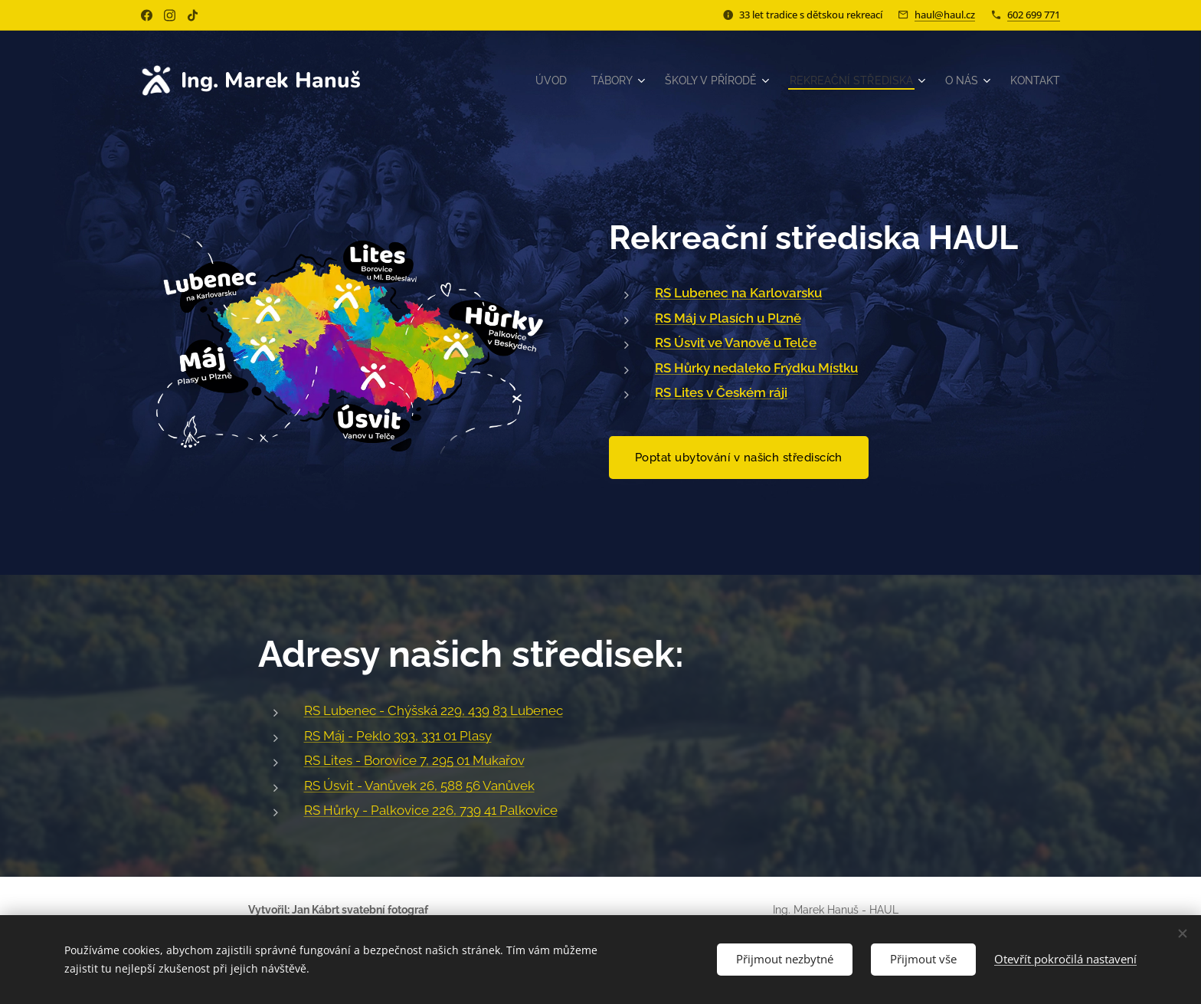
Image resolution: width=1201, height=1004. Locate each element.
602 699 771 (1033, 14)
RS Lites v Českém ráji (721, 392)
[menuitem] (530, 80)
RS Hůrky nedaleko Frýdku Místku (756, 368)
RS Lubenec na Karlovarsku (738, 292)
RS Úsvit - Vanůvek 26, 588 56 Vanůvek (419, 785)
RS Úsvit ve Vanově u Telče (735, 342)
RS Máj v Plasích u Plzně (728, 318)
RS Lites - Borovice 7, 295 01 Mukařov (414, 761)
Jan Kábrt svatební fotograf (360, 910)
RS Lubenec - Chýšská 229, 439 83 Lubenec (433, 711)
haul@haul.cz (945, 14)
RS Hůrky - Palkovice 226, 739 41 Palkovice (431, 811)
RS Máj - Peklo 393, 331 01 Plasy (398, 735)
